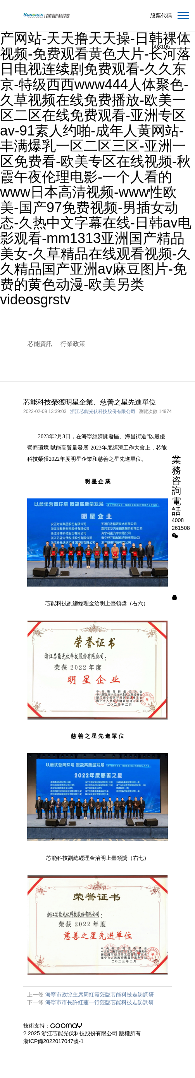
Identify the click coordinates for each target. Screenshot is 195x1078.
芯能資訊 (40, 343)
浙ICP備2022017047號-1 (53, 1041)
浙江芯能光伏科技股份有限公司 (102, 411)
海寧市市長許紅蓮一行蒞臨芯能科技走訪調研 (99, 1002)
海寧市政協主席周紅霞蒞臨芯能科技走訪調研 (99, 994)
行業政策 (72, 343)
